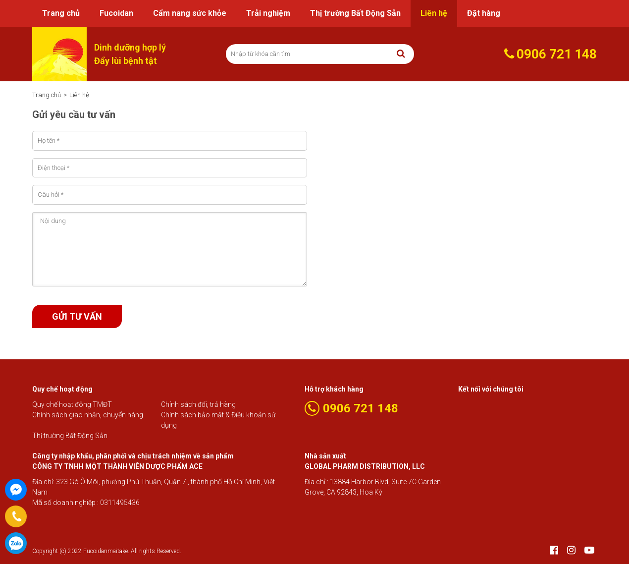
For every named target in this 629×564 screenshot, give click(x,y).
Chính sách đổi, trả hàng (198, 404)
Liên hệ (433, 13)
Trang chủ (61, 13)
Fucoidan (116, 13)
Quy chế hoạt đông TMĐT (72, 404)
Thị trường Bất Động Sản (355, 13)
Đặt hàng (483, 13)
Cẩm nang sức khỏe (189, 13)
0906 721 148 (16, 543)
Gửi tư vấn (77, 316)
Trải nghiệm (268, 13)
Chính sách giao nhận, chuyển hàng (87, 415)
